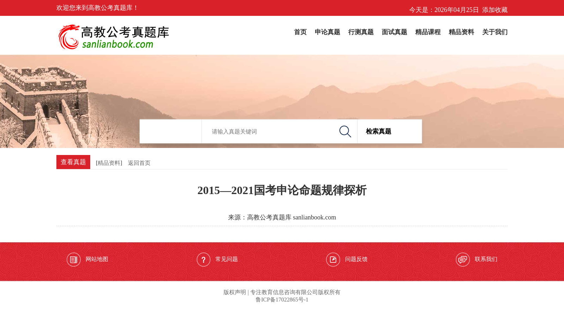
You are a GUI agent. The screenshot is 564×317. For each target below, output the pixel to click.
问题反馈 (347, 260)
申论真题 (327, 32)
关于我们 (495, 32)
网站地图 (87, 260)
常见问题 (217, 260)
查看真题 (73, 162)
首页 (300, 32)
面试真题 (394, 32)
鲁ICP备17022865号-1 (282, 300)
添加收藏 (495, 9)
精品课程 (428, 32)
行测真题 (361, 32)
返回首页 (139, 163)
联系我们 (476, 260)
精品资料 (461, 32)
